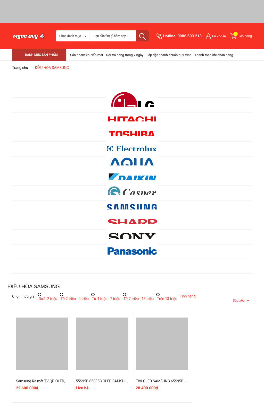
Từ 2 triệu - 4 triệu (74, 298)
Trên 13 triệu (166, 298)
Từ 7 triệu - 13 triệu (138, 298)
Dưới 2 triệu (47, 298)
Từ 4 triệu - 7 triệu (105, 298)
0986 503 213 (189, 36)
